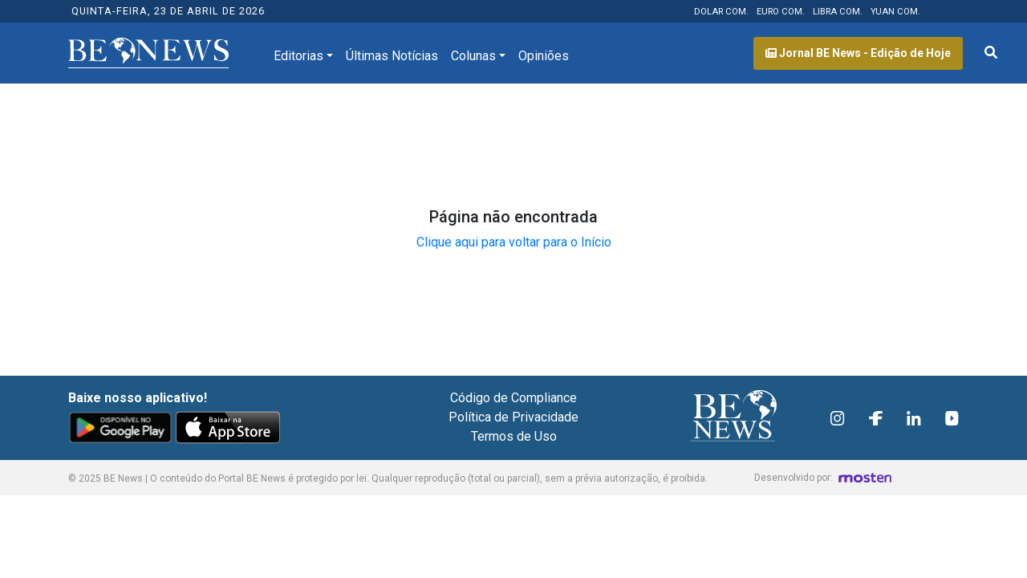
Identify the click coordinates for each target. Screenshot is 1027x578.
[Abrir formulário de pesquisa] (990, 53)
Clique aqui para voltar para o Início (513, 242)
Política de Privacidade (513, 417)
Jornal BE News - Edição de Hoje (858, 53)
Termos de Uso (514, 436)
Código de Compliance (513, 397)
